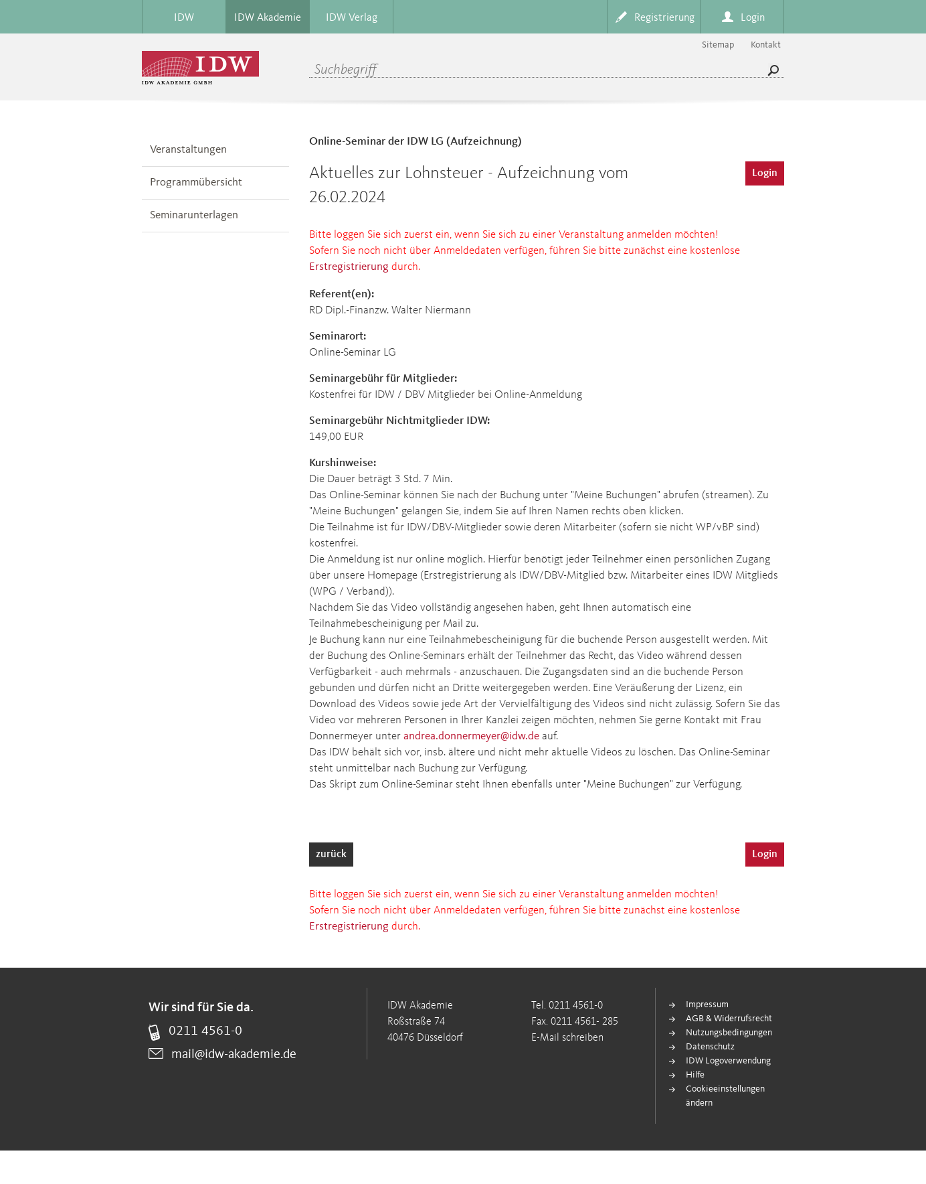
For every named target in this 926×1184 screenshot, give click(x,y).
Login (764, 173)
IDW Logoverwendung (728, 1060)
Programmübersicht (196, 182)
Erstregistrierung (349, 267)
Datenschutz (710, 1046)
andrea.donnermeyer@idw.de (471, 736)
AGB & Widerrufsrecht (729, 1018)
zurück (331, 854)
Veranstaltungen (188, 149)
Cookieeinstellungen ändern (725, 1096)
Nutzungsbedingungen (729, 1032)
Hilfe (695, 1075)
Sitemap (718, 45)
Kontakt (766, 45)
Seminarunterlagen (194, 215)
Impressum (707, 1004)
